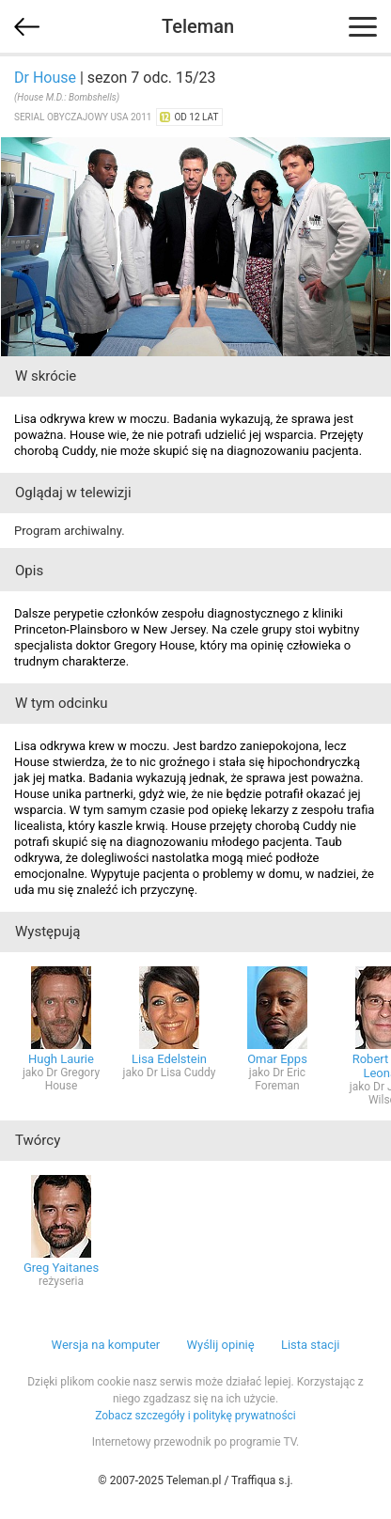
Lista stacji (310, 1345)
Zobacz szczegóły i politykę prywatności (195, 1415)
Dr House (45, 77)
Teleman (198, 26)
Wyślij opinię (220, 1345)
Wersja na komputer (106, 1345)
